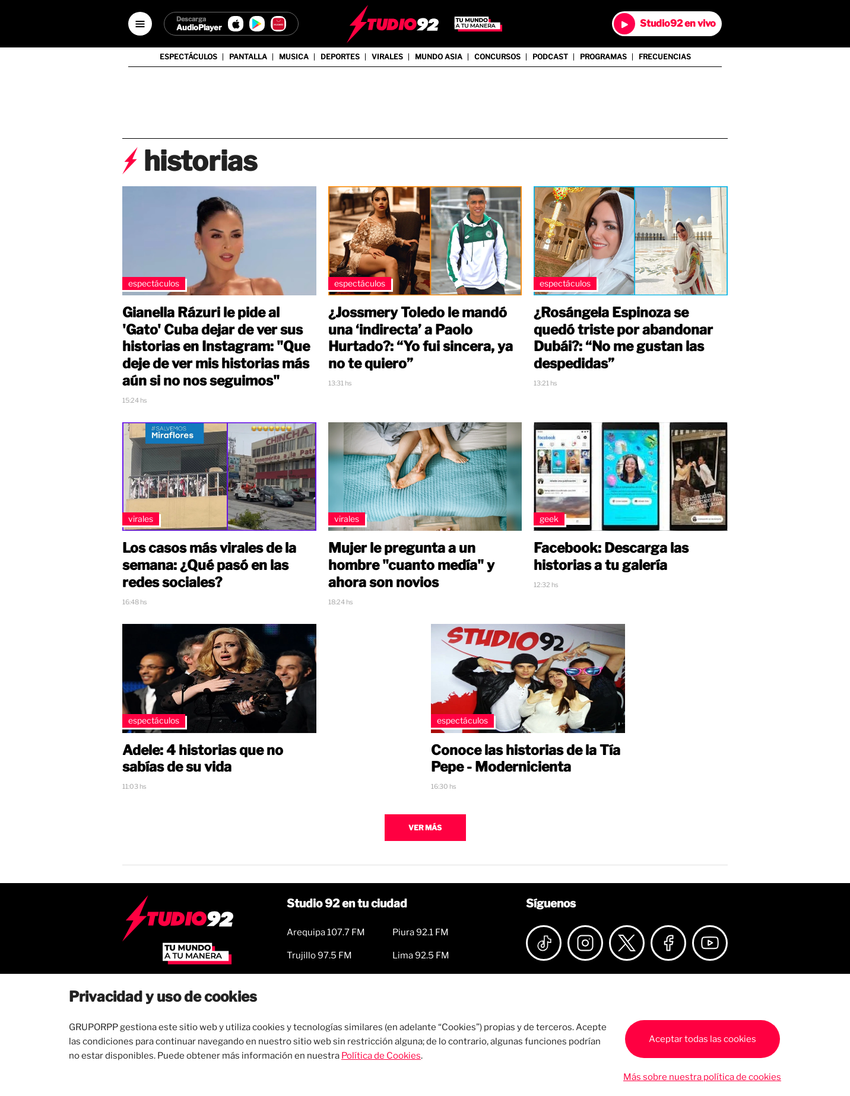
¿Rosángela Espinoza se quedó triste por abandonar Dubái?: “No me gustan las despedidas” (623, 338)
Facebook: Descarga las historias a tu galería (611, 557)
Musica (294, 56)
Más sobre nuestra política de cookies (702, 1077)
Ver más (425, 827)
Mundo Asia (438, 56)
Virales (387, 56)
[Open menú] (140, 24)
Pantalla (248, 56)
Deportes (340, 56)
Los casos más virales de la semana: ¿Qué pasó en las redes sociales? (209, 565)
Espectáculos (188, 56)
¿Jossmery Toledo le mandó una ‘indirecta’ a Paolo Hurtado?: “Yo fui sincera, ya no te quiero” (420, 338)
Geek (549, 519)
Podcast (550, 56)
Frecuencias (665, 56)
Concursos (497, 56)
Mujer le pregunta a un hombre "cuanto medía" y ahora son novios (411, 565)
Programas (603, 56)
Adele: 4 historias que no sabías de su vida (202, 759)
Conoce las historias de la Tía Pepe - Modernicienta (525, 759)
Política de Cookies (381, 1055)
